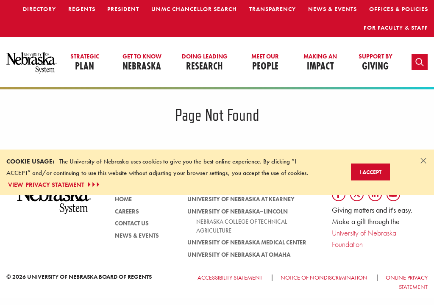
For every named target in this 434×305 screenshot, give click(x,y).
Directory (39, 9)
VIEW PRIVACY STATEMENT (54, 184)
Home (123, 199)
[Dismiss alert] (423, 160)
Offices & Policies (398, 9)
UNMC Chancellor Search (194, 9)
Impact (320, 63)
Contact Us (132, 223)
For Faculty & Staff (396, 27)
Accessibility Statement (230, 277)
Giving (375, 63)
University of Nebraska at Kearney (241, 199)
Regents (81, 9)
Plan (84, 63)
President (123, 9)
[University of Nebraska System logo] (54, 203)
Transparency (272, 9)
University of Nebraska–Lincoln (237, 211)
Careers (127, 211)
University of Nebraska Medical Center (246, 242)
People (265, 63)
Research (205, 63)
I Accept (370, 172)
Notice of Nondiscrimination (324, 277)
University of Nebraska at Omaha (238, 254)
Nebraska (141, 63)
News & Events (332, 9)
